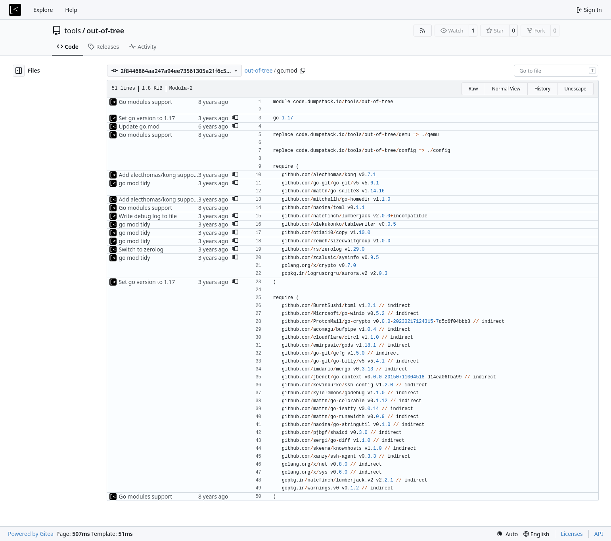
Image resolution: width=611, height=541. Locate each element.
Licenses (572, 533)
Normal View (506, 88)
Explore (43, 9)
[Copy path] (302, 70)
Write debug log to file (148, 216)
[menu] (507, 534)
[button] (235, 118)
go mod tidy (134, 183)
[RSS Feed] (423, 30)
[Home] (15, 10)
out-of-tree (105, 31)
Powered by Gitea (31, 533)
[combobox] (556, 71)
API (598, 533)
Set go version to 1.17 (147, 118)
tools (73, 31)
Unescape (575, 88)
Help (71, 9)
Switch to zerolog (141, 249)
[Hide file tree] (19, 71)
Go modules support (145, 102)
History (542, 88)
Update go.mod (139, 126)
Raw (473, 88)
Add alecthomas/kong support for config (172, 174)
